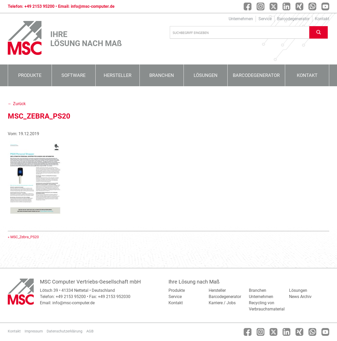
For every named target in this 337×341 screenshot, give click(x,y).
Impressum (34, 331)
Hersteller (117, 75)
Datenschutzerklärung (64, 331)
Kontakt (322, 18)
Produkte (29, 75)
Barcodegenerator (293, 18)
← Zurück (17, 103)
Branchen (161, 75)
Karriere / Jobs (222, 302)
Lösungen (205, 75)
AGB (90, 331)
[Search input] (240, 32)
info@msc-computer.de (93, 6)
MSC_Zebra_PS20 (24, 237)
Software (73, 75)
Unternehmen (241, 18)
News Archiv (300, 296)
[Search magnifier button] (318, 32)
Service (265, 18)
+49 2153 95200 (39, 6)
